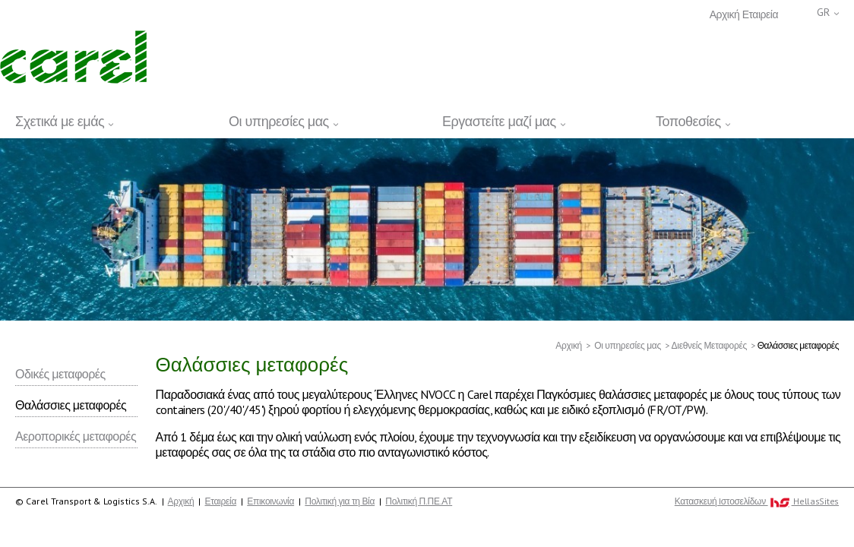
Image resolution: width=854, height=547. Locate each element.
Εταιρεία (760, 15)
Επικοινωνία (270, 501)
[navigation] (427, 118)
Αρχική (725, 15)
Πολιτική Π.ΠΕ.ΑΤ (418, 501)
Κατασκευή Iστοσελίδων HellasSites (757, 501)
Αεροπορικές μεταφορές (75, 436)
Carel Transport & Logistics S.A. (73, 57)
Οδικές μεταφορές (60, 373)
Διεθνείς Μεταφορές (709, 345)
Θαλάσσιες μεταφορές (70, 405)
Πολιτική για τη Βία (340, 501)
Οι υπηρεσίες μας (627, 345)
